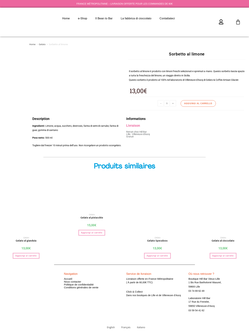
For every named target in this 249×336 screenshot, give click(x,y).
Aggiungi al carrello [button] (26, 256)
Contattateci (167, 18)
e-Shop (82, 18)
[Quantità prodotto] (167, 103)
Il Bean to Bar (104, 18)
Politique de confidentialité (79, 284)
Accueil (68, 278)
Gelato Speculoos (157, 240)
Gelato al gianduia (26, 240)
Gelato (42, 44)
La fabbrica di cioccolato (136, 18)
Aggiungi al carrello (198, 103)
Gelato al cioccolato (223, 240)
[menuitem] (184, 18)
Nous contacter (72, 281)
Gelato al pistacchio (91, 217)
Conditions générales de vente (81, 287)
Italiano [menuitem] (141, 327)
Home (66, 18)
